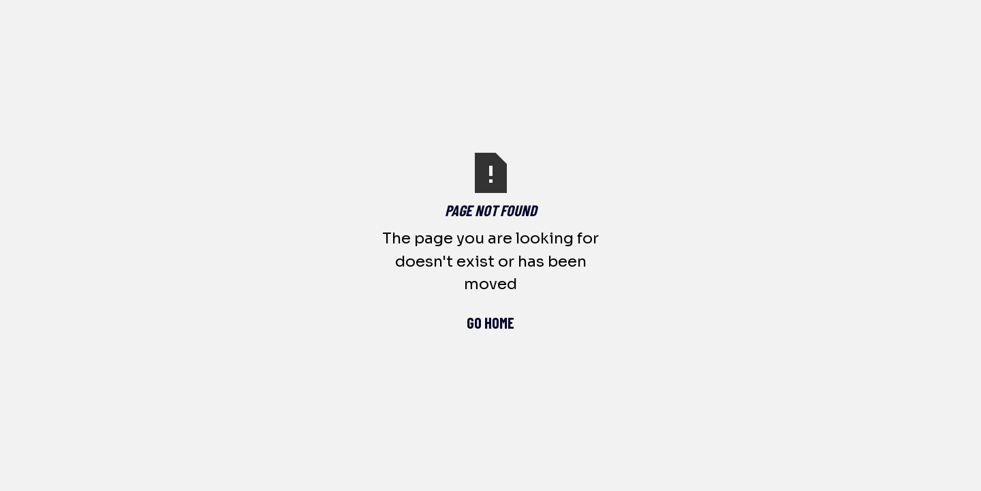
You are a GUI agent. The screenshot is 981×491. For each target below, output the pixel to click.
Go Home (490, 322)
